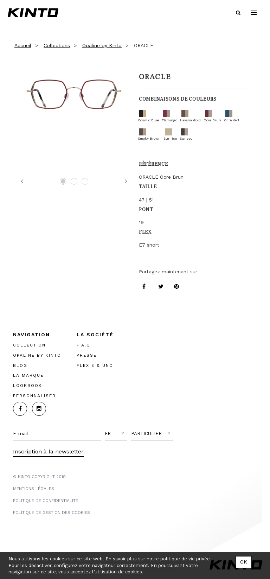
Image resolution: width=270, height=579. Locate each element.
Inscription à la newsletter (48, 451)
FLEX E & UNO (95, 365)
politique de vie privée (185, 558)
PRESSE (87, 355)
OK (243, 562)
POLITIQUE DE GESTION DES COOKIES (51, 512)
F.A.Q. (84, 345)
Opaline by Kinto (102, 45)
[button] (116, 434)
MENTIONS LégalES (33, 488)
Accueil (22, 45)
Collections (57, 45)
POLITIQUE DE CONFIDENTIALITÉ (45, 500)
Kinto (33, 12)
